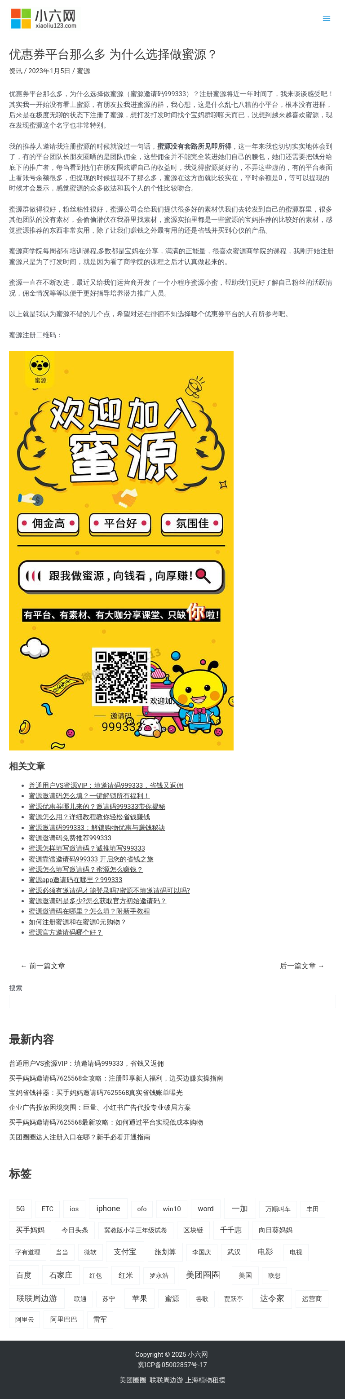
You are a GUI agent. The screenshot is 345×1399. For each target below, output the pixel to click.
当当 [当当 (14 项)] (62, 1252)
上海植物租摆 (205, 1380)
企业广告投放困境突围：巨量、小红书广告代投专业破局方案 (100, 1107)
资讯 (15, 71)
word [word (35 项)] (205, 1209)
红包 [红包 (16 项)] (95, 1275)
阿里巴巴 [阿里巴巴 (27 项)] (63, 1319)
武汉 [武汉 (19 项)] (234, 1252)
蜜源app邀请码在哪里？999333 (75, 880)
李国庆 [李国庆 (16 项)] (201, 1252)
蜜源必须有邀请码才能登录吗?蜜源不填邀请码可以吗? (109, 891)
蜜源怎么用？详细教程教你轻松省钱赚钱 (89, 817)
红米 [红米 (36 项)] (126, 1275)
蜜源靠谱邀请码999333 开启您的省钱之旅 (91, 859)
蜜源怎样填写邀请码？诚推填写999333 (87, 848)
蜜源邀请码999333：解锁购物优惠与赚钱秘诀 (97, 828)
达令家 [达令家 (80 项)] (272, 1298)
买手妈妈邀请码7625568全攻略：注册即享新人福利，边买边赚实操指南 (116, 1078)
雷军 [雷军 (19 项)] (100, 1319)
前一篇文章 (42, 966)
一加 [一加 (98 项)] (240, 1208)
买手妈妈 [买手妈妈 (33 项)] (30, 1230)
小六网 (199, 1354)
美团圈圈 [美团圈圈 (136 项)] (203, 1275)
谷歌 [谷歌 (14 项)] (202, 1298)
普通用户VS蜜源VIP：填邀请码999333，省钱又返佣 (106, 785)
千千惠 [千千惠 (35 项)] (231, 1230)
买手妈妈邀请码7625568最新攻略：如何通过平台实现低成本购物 (106, 1122)
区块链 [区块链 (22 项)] (193, 1230)
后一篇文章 (302, 966)
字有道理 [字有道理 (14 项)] (27, 1252)
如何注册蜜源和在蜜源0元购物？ (78, 922)
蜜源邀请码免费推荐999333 (70, 838)
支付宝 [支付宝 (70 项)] (125, 1251)
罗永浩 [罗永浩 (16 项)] (159, 1275)
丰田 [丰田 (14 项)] (312, 1209)
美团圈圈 (132, 1380)
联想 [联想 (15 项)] (274, 1275)
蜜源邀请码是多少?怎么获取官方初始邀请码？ (98, 901)
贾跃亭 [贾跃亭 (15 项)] (233, 1298)
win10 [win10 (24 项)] (172, 1209)
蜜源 (83, 71)
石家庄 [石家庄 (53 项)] (60, 1275)
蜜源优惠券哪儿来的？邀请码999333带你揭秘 (97, 807)
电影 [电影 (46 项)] (265, 1252)
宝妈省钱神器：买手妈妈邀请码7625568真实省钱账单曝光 (96, 1093)
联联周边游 (166, 1380)
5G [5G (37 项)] (20, 1209)
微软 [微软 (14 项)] (90, 1252)
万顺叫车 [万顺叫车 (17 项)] (278, 1209)
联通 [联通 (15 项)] (80, 1298)
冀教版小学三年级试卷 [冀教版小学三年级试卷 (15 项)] (135, 1230)
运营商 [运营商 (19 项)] (312, 1299)
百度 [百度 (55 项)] (23, 1275)
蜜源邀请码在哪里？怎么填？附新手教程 (89, 911)
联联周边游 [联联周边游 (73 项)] (37, 1298)
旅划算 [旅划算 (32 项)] (165, 1252)
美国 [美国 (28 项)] (245, 1275)
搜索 (15, 988)
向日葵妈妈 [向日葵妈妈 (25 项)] (275, 1230)
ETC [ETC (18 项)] (47, 1209)
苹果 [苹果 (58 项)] (139, 1298)
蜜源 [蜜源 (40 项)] (172, 1298)
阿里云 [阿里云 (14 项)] (24, 1319)
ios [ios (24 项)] (74, 1209)
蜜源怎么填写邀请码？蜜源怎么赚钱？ (86, 869)
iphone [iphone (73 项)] (108, 1208)
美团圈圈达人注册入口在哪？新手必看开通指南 (79, 1137)
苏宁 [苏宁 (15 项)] (108, 1298)
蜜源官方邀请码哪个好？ (66, 932)
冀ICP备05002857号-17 (172, 1365)
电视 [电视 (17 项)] (296, 1252)
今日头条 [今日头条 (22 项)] (75, 1230)
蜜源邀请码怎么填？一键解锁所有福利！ (89, 796)
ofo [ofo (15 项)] (141, 1209)
